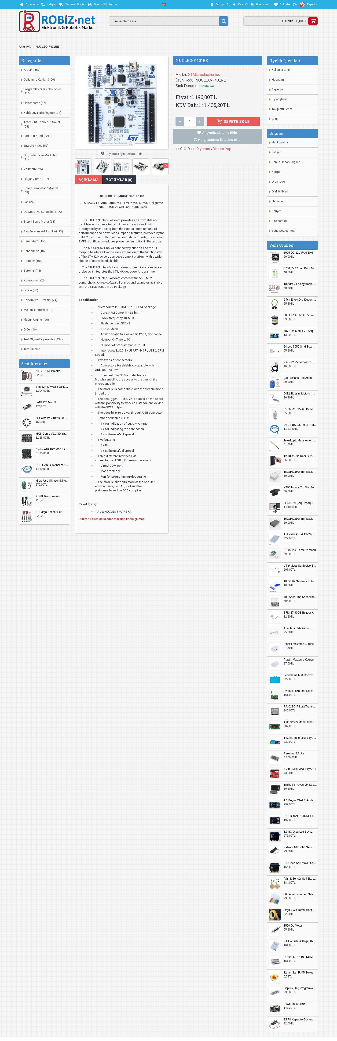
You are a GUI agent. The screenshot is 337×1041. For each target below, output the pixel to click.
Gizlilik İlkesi (280, 191)
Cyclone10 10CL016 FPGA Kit (52, 449)
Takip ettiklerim (282, 109)
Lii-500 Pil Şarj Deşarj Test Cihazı (300, 503)
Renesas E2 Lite (294, 753)
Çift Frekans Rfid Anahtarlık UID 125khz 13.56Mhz (300, 378)
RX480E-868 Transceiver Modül (300, 691)
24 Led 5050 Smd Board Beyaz (300, 346)
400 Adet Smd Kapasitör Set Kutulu (300, 597)
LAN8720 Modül (46, 402)
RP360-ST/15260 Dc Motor (300, 409)
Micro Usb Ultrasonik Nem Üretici (52, 480)
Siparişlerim (280, 99)
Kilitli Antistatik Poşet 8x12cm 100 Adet (300, 941)
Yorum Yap (222, 149)
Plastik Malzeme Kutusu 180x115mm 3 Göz (300, 659)
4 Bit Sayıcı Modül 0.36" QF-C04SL (300, 722)
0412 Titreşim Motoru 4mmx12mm (300, 393)
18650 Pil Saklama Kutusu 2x (300, 581)
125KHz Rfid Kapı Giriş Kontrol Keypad (300, 456)
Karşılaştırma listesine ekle (219, 140)
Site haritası (279, 221)
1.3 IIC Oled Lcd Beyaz (298, 831)
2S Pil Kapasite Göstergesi (300, 1019)
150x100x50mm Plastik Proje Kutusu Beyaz (300, 471)
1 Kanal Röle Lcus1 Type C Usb (300, 737)
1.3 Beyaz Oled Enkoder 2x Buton (300, 800)
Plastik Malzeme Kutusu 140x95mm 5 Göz (300, 644)
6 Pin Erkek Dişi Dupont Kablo (300, 299)
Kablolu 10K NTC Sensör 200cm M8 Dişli (300, 847)
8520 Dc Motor (293, 925)
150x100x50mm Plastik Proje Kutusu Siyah (300, 518)
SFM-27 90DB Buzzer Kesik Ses (300, 612)
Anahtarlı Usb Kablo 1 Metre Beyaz (300, 628)
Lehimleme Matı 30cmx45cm (300, 675)
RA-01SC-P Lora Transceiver (300, 706)
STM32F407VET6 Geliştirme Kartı (52, 386)
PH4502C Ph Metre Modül (300, 550)
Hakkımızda (280, 142)
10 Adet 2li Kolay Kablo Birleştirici (300, 284)
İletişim (277, 152)
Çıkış (275, 119)
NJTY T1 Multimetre (48, 371)
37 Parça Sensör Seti (49, 512)
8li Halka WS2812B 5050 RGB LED (52, 418)
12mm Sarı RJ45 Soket (298, 972)
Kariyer (276, 211)
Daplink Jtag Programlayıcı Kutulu (300, 988)
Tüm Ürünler (32, 349)
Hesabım (278, 79)
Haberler (277, 201)
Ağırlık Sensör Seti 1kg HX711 (300, 878)
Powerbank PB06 (294, 1003)
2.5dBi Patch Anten (47, 496)
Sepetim (277, 89)
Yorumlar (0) (119, 180)
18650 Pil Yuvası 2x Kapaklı (300, 784)
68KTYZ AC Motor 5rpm (299, 315)
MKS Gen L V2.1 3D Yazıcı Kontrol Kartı (52, 433)
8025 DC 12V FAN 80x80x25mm (300, 252)
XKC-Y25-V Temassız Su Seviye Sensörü (300, 362)
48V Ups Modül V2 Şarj (298, 331)
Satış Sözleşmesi (283, 230)
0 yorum (203, 149)
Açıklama (88, 180)
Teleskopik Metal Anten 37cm (300, 440)
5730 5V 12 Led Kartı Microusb (300, 268)
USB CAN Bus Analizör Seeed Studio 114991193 (52, 465)
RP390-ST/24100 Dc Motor (300, 957)
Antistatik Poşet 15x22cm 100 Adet (300, 534)
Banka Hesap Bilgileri (286, 162)
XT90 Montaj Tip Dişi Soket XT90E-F (300, 487)
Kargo (276, 172)
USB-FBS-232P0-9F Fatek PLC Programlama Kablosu (300, 424)
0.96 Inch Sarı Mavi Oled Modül (300, 863)
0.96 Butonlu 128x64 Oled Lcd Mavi (300, 816)
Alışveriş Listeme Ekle (219, 133)
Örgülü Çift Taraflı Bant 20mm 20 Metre (300, 910)
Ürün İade (278, 181)
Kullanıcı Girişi (281, 69)
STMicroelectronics (204, 75)
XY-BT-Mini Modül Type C (300, 769)
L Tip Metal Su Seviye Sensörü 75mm (300, 565)
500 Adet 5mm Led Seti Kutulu (300, 894)
